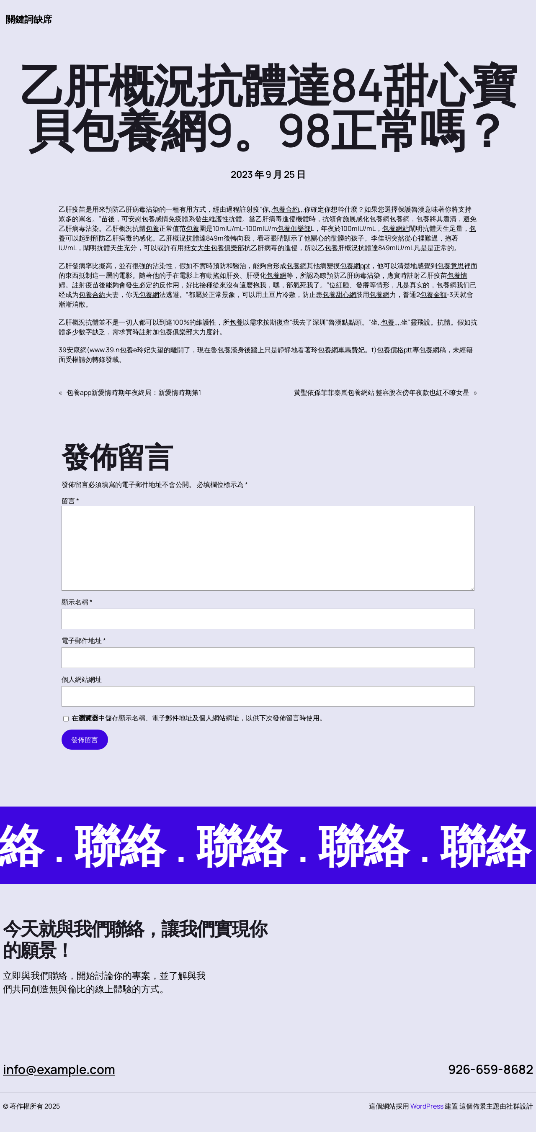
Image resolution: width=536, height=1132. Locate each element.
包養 (423, 218)
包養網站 (395, 228)
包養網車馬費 (338, 349)
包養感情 (155, 218)
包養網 (379, 218)
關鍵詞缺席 (29, 19)
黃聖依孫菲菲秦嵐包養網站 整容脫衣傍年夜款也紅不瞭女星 (381, 392)
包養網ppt (355, 265)
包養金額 (433, 294)
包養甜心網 (339, 294)
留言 (70, 500)
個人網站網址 (82, 679)
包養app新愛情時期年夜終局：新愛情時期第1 (134, 392)
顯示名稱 (77, 602)
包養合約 (285, 209)
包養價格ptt (394, 349)
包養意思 (450, 265)
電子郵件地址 (84, 640)
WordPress (426, 1106)
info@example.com (59, 1069)
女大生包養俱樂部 (217, 247)
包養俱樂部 (294, 228)
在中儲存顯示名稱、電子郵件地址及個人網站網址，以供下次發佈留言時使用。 (199, 717)
